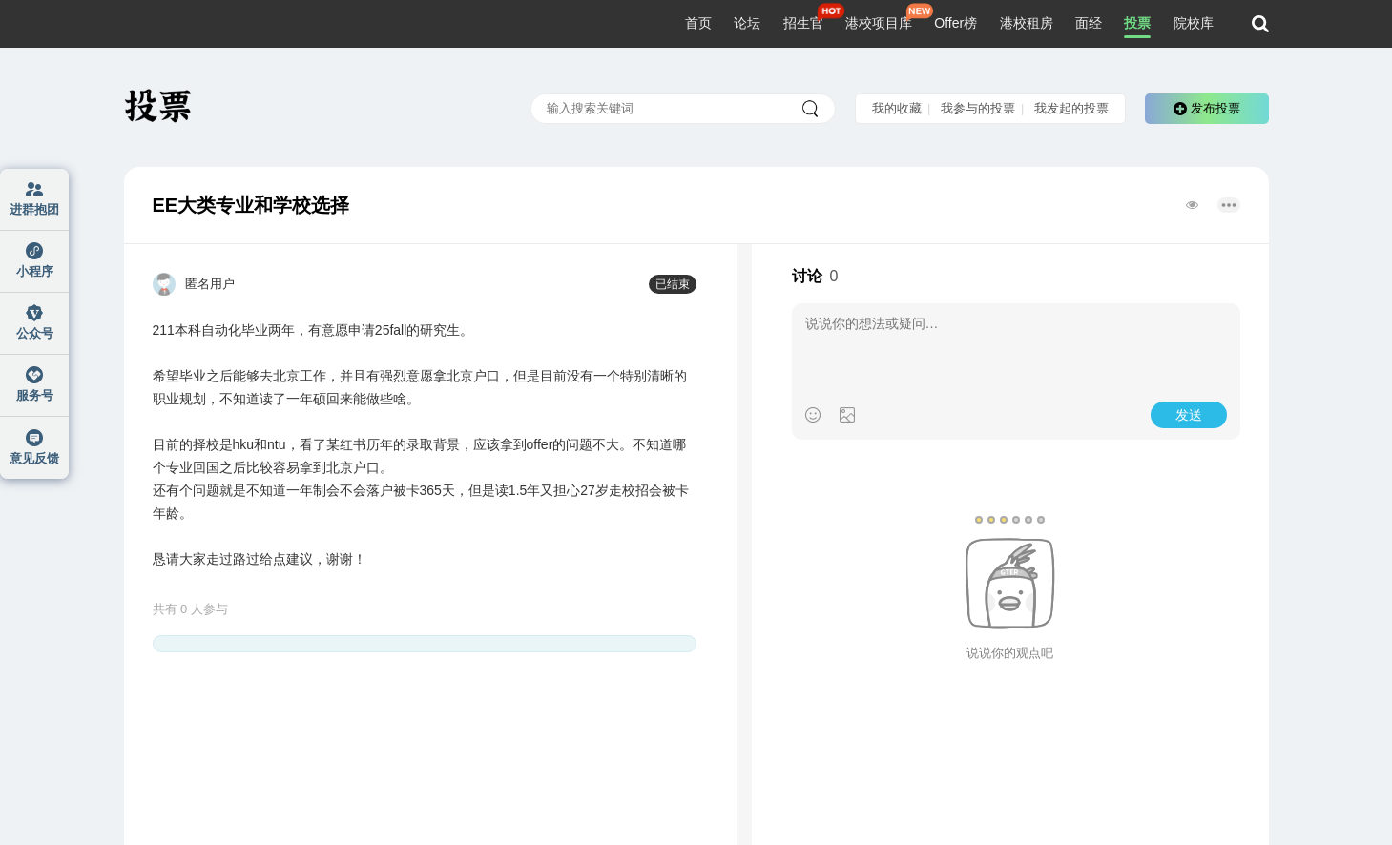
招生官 (803, 23)
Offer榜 (955, 23)
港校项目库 (878, 23)
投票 (1137, 23)
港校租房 (1026, 23)
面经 (1088, 23)
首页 (698, 23)
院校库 (1194, 23)
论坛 (747, 23)
